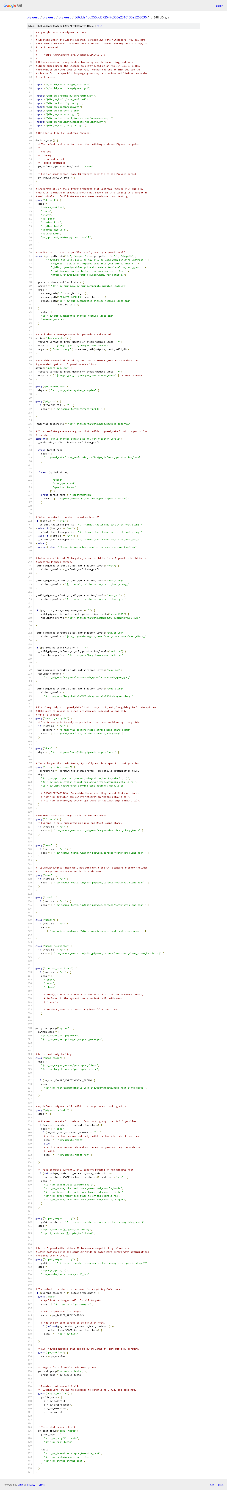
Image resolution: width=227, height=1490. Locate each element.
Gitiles (21, 1484)
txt (212, 1484)
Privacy (31, 1484)
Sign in (219, 5)
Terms (41, 1484)
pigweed (33, 17)
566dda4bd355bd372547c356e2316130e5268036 (110, 17)
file (99, 26)
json (220, 1484)
